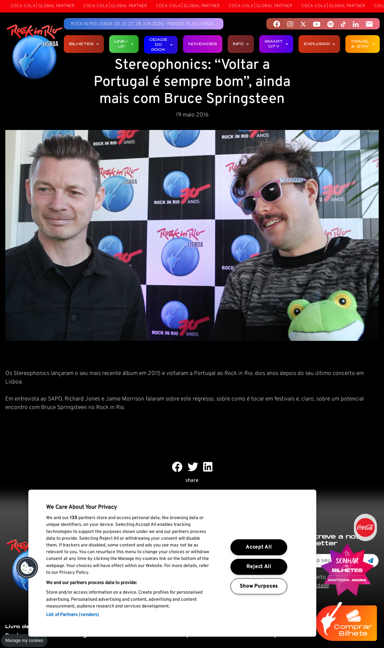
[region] (172, 563)
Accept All (259, 547)
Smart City (276, 44)
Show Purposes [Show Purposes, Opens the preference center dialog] (259, 586)
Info (241, 44)
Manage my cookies (24, 640)
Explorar (319, 44)
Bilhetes (84, 44)
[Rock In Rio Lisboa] (34, 52)
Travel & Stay (362, 44)
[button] (27, 567)
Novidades (202, 44)
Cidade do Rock (160, 44)
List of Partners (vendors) (72, 615)
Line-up (124, 44)
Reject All (258, 566)
